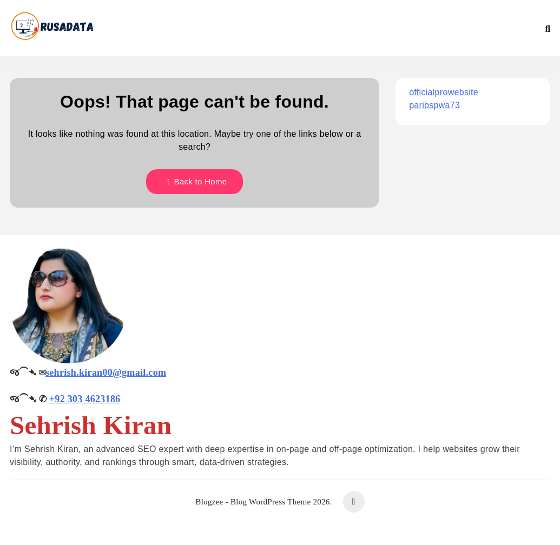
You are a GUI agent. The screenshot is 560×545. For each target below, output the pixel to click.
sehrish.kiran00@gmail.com (105, 372)
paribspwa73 (434, 105)
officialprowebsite (443, 92)
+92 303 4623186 (85, 399)
